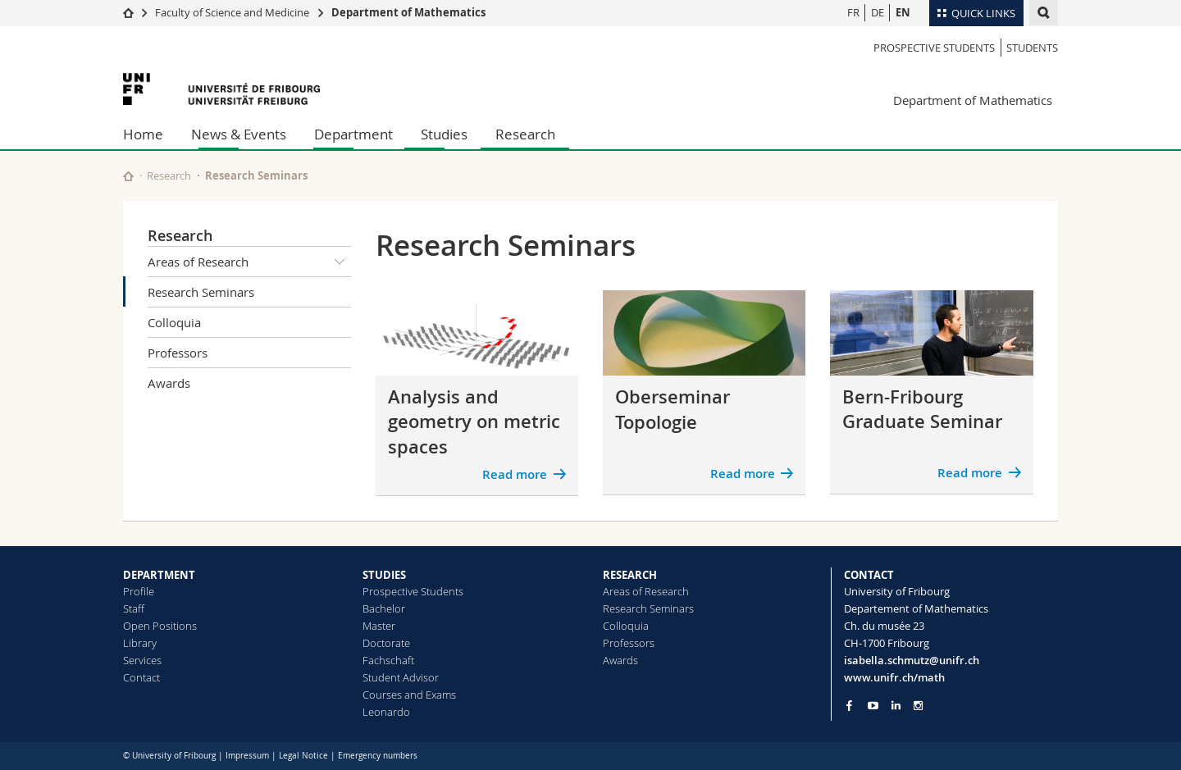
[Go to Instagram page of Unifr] (918, 705)
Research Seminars (201, 292)
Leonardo (386, 711)
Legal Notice (303, 755)
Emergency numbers (377, 755)
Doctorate (386, 643)
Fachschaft (388, 660)
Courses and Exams (409, 694)
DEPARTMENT (159, 574)
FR (853, 12)
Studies (444, 134)
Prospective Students (934, 47)
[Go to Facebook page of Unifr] (849, 705)
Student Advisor (401, 677)
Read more (514, 474)
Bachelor (384, 608)
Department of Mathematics (408, 12)
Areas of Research (249, 261)
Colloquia (174, 322)
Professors (177, 352)
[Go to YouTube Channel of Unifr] (873, 705)
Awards (169, 383)
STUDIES (384, 574)
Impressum (247, 755)
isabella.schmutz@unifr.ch (911, 660)
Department (353, 134)
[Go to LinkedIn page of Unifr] (896, 705)
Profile (138, 591)
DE (877, 12)
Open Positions (160, 625)
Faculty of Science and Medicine (232, 12)
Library (140, 643)
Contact (141, 677)
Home (143, 134)
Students (1032, 47)
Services (142, 660)
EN (903, 12)
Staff (133, 608)
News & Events (238, 134)
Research (525, 134)
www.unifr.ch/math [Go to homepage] (894, 677)
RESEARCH (630, 574)
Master (379, 625)
